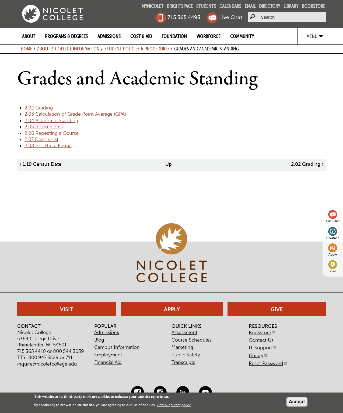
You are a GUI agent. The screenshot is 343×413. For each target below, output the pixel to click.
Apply (332, 254)
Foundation (174, 36)
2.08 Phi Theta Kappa (48, 146)
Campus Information (117, 347)
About (28, 36)
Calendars (230, 6)
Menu (311, 36)
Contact (332, 238)
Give (277, 309)
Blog (99, 340)
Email (250, 6)
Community (242, 36)
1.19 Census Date (40, 164)
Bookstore (313, 6)
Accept (297, 401)
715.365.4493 (183, 17)
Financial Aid (108, 362)
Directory (269, 6)
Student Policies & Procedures (137, 48)
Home (26, 48)
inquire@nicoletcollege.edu (47, 364)
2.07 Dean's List (41, 139)
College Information (77, 48)
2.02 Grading (38, 108)
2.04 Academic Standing (51, 120)
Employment (108, 355)
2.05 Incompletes (43, 127)
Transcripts (183, 362)
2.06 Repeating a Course (51, 133)
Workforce (208, 36)
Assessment (184, 332)
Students (206, 6)
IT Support (263, 348)
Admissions (109, 36)
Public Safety (186, 355)
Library (291, 6)
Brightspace (180, 6)
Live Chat (230, 17)
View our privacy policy (174, 405)
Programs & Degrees (66, 36)
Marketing (182, 347)
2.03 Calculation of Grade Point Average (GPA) (75, 114)
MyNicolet (152, 6)
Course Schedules (192, 340)
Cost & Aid (141, 36)
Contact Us (261, 340)
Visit (333, 271)
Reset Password (268, 363)
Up (168, 164)
